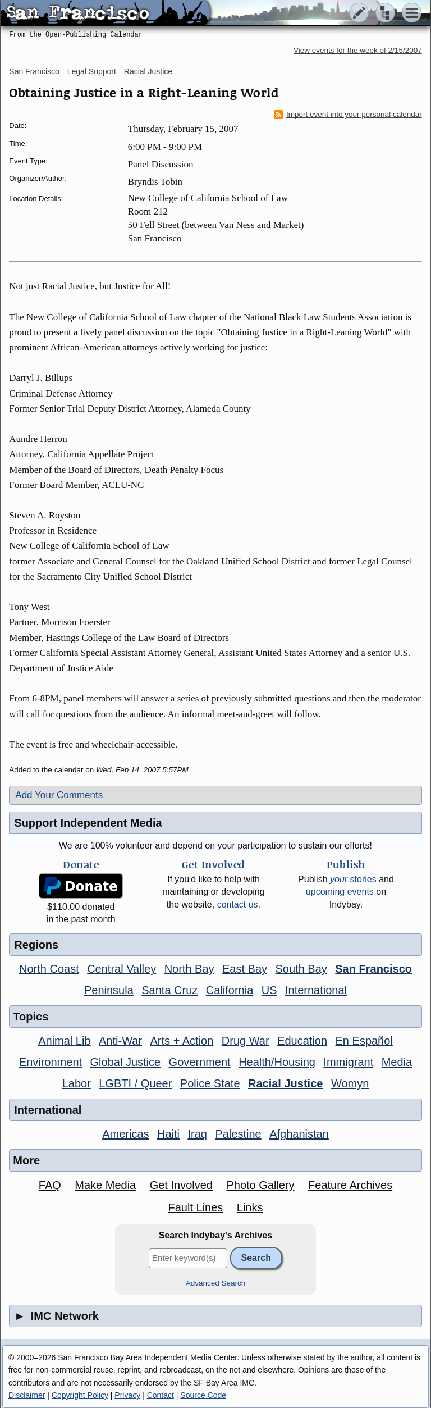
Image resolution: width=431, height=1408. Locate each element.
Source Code (203, 1395)
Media (397, 1062)
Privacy (127, 1395)
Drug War (245, 1041)
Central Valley (121, 969)
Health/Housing (277, 1062)
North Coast (49, 969)
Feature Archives (350, 1185)
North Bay (189, 969)
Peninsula (109, 990)
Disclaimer (26, 1395)
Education (302, 1041)
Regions (36, 944)
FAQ (50, 1185)
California (229, 990)
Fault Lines (195, 1207)
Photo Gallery (260, 1185)
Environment (50, 1062)
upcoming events (340, 891)
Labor (76, 1083)
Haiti (168, 1134)
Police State (210, 1083)
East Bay (244, 969)
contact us (237, 904)
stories (353, 879)
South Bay (301, 969)
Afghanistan (299, 1134)
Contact (160, 1395)
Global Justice (125, 1062)
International (316, 990)
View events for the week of (358, 50)
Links (250, 1207)
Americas (125, 1134)
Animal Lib (64, 1041)
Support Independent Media (88, 823)
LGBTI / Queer (135, 1083)
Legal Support (91, 71)
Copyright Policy (80, 1395)
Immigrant (348, 1062)
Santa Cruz (169, 990)
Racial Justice (148, 71)
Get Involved (181, 1185)
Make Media (105, 1185)
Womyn (350, 1083)
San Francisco (34, 71)
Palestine (238, 1134)
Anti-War (120, 1041)
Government (200, 1062)
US (269, 990)
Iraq (197, 1134)
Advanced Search (216, 1283)
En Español (364, 1041)
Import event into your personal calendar (348, 114)
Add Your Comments (59, 795)
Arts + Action (182, 1041)
